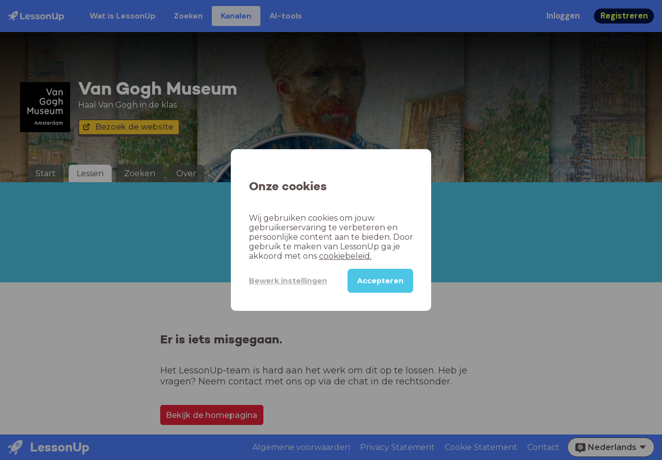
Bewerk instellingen (288, 280)
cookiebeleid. (345, 256)
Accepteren (380, 280)
